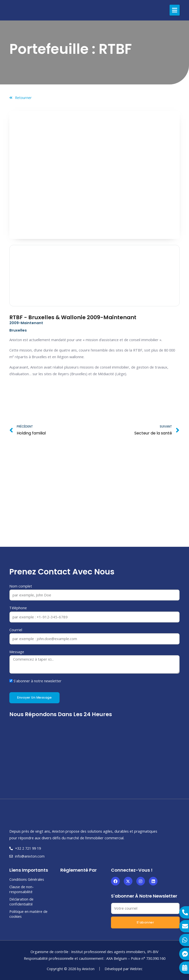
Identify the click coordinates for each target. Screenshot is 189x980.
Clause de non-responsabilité (21, 889)
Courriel (15, 629)
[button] (175, 10)
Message (16, 651)
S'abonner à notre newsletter (38, 680)
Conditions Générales (26, 879)
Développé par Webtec (123, 968)
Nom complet (20, 586)
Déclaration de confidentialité (21, 901)
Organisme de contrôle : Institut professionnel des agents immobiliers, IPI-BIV (94, 951)
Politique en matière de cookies (28, 914)
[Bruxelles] (94, 501)
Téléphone (18, 607)
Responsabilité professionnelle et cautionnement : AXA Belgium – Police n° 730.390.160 (94, 958)
